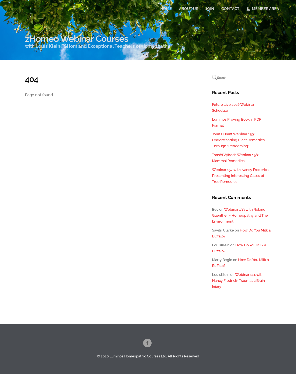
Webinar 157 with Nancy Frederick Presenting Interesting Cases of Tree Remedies (240, 176)
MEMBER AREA (263, 8)
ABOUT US (188, 8)
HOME (166, 8)
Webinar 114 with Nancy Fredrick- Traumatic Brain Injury (238, 280)
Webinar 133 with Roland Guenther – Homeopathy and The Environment (240, 215)
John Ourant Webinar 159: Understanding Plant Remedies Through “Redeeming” (238, 140)
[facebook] (147, 343)
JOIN (209, 8)
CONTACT (230, 8)
